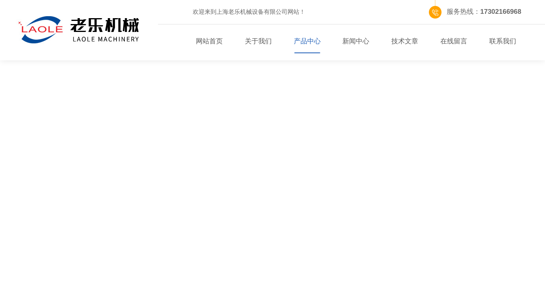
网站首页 (209, 41)
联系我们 (502, 41)
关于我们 (258, 41)
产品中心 (307, 41)
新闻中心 (355, 41)
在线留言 (453, 41)
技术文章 (404, 41)
